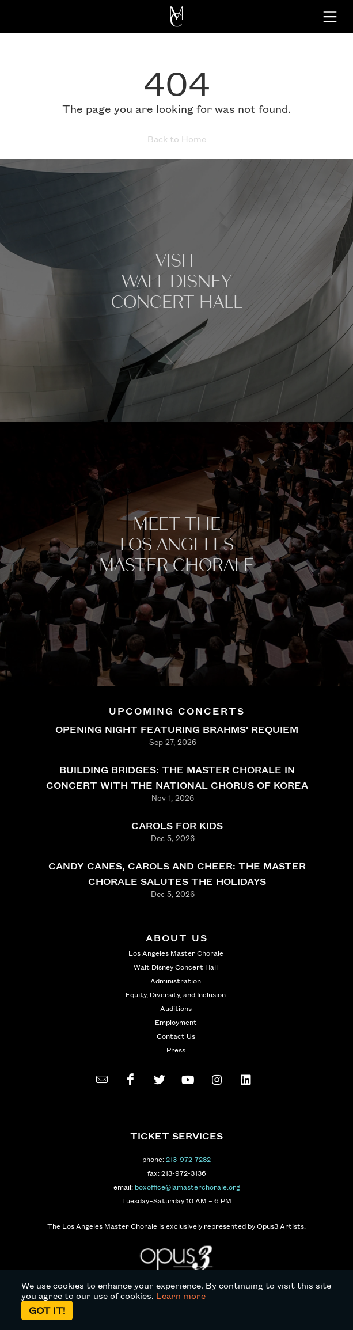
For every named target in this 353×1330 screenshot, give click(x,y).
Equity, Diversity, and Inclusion (176, 994)
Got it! (47, 1310)
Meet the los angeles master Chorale (176, 544)
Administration (175, 980)
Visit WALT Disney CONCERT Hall (176, 281)
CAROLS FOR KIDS (176, 825)
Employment (176, 1022)
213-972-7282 (188, 1159)
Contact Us (176, 1035)
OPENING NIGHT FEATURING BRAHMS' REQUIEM (176, 729)
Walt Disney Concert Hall (176, 966)
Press (175, 1049)
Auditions (176, 1008)
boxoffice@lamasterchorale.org (187, 1186)
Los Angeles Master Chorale (175, 952)
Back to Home (176, 139)
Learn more (181, 1295)
